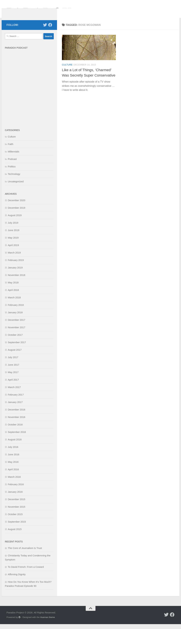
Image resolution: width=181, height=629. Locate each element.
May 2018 (13, 287)
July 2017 (13, 362)
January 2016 (15, 496)
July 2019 (13, 227)
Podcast (12, 163)
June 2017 (13, 369)
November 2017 (16, 332)
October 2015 (15, 519)
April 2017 (13, 384)
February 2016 (16, 489)
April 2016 (13, 474)
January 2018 (15, 317)
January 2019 (15, 272)
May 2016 (13, 466)
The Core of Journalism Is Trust (25, 552)
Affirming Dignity (17, 579)
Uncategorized (16, 186)
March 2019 (14, 257)
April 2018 (13, 294)
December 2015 (16, 504)
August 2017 (15, 354)
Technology (14, 178)
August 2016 (15, 444)
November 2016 (16, 422)
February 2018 (16, 309)
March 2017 (14, 392)
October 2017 (15, 339)
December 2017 (16, 324)
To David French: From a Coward (26, 571)
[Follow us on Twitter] (45, 30)
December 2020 (16, 205)
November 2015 (16, 511)
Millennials (13, 156)
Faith (10, 149)
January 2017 (15, 407)
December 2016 (16, 414)
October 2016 (15, 429)
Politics (12, 171)
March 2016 (14, 481)
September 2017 (17, 347)
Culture (67, 69)
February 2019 (16, 265)
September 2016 (17, 436)
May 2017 (13, 377)
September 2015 (17, 526)
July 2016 (13, 451)
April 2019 (13, 250)
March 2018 (14, 302)
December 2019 (16, 212)
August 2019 (15, 220)
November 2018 (16, 280)
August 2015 (15, 534)
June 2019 (13, 235)
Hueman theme (47, 622)
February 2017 (16, 399)
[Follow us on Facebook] (50, 30)
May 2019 (13, 242)
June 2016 (13, 459)
